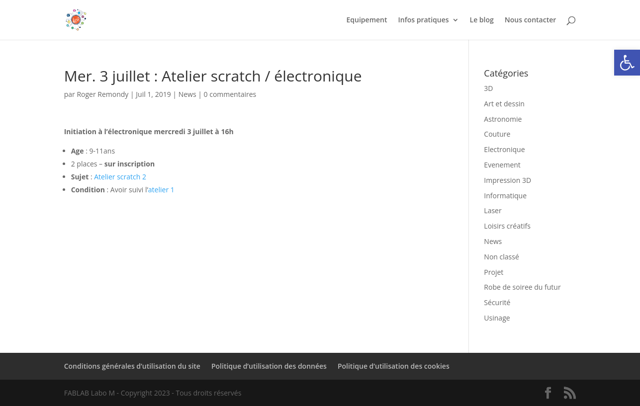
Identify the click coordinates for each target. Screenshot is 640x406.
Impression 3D (507, 180)
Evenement (502, 164)
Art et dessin (504, 103)
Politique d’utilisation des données (269, 366)
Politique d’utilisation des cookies (394, 366)
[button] (627, 63)
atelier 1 (161, 189)
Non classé (501, 256)
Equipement (367, 20)
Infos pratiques (423, 20)
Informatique (505, 195)
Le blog (482, 20)
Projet (493, 272)
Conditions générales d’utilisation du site (132, 366)
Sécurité (497, 302)
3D (488, 88)
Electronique (504, 149)
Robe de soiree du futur (522, 287)
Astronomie (503, 119)
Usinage (497, 318)
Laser (492, 210)
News (187, 94)
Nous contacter (530, 20)
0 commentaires (230, 94)
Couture (497, 134)
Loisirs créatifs (507, 226)
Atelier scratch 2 (120, 176)
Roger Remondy (102, 94)
